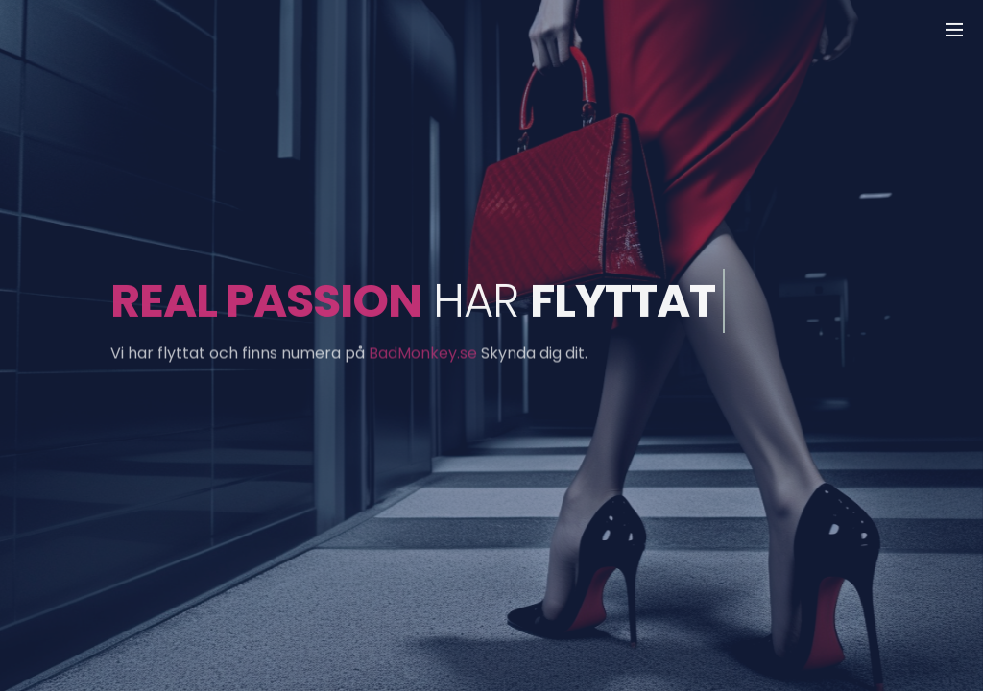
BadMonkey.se (423, 357)
